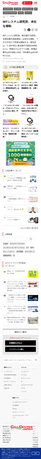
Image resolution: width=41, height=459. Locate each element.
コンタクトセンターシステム (14, 247)
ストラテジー (8, 9)
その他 (12, 16)
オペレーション (27, 9)
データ (21, 13)
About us (6, 388)
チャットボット (9, 251)
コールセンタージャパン (19, 402)
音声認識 (20, 251)
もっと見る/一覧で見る (29, 228)
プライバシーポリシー (34, 431)
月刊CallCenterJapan (10, 375)
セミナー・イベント (10, 381)
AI (14, 255)
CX (27, 247)
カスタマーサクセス (10, 13)
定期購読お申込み (15, 343)
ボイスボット (30, 251)
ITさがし (15, 409)
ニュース (28, 13)
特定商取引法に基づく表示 (35, 440)
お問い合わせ (8, 385)
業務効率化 (7, 255)
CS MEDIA (7, 378)
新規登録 (27, 3)
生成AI (5, 244)
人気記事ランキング (13, 171)
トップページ (8, 371)
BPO (32, 247)
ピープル (17, 9)
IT (35, 9)
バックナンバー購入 (16, 349)
